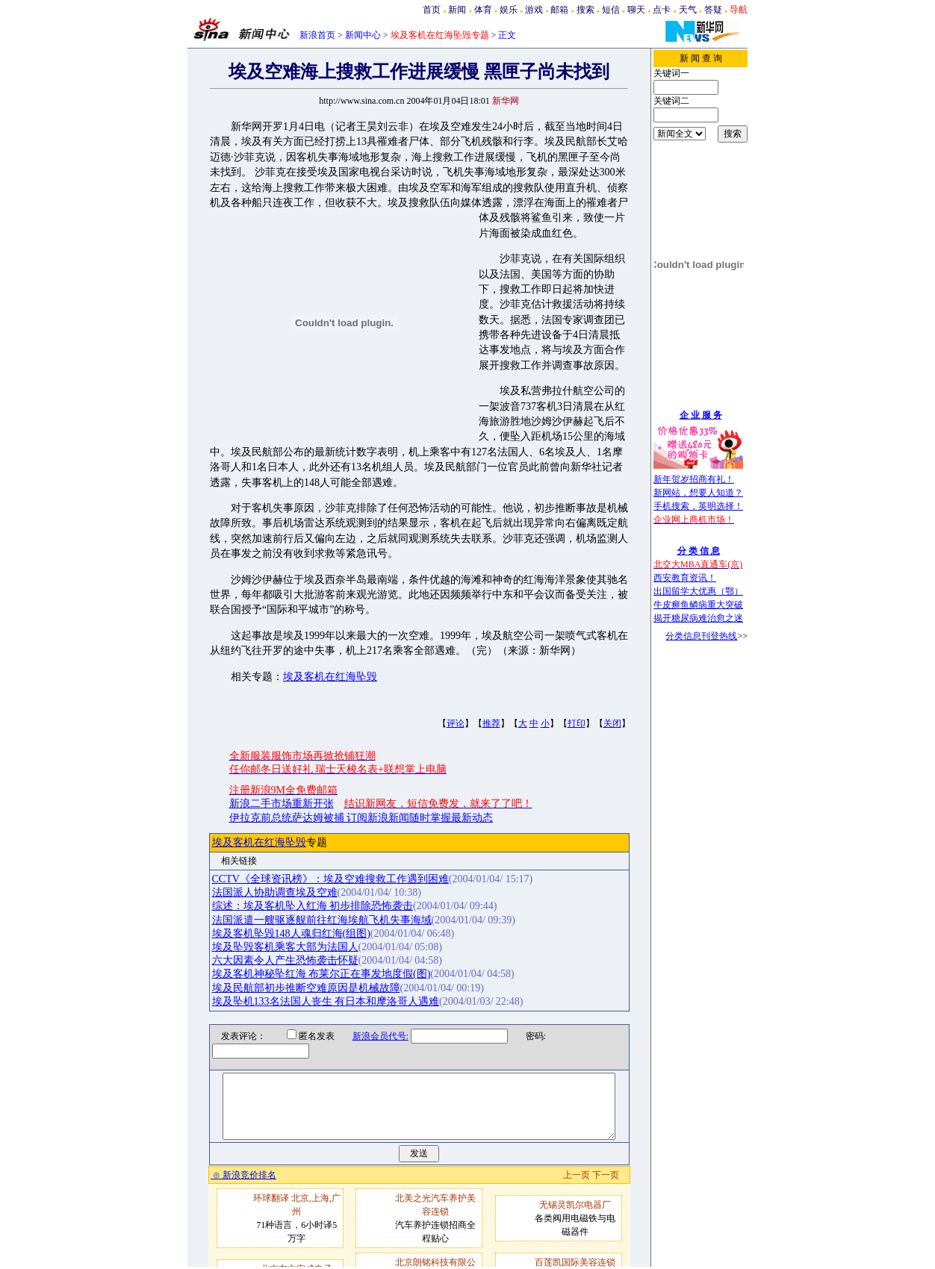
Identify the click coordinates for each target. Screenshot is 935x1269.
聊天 (636, 9)
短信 (611, 9)
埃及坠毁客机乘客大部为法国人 (285, 946)
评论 (456, 723)
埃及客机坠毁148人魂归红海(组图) (291, 933)
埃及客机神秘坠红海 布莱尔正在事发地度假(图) (321, 973)
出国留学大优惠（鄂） (698, 591)
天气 (688, 9)
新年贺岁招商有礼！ (693, 479)
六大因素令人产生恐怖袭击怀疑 (285, 960)
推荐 (491, 723)
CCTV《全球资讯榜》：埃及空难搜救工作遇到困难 (330, 879)
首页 (432, 9)
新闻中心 (363, 35)
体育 (483, 9)
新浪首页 (317, 35)
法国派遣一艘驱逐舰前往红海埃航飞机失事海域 (322, 920)
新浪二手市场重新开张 (281, 803)
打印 (576, 723)
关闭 (612, 723)
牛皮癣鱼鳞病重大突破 (698, 604)
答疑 (713, 9)
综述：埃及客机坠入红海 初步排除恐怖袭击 (313, 905)
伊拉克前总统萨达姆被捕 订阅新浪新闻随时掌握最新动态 (361, 817)
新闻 (457, 9)
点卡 (662, 9)
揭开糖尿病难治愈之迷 (698, 618)
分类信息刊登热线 (701, 636)
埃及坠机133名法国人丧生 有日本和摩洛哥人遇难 (326, 1001)
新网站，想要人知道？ (698, 492)
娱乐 (509, 9)
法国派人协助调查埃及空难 (275, 892)
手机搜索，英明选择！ (698, 506)
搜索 (585, 9)
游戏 (534, 9)
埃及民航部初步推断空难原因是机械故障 (306, 988)
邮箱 (559, 9)
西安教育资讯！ (684, 578)
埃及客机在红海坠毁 (330, 676)
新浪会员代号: (371, 1036)
